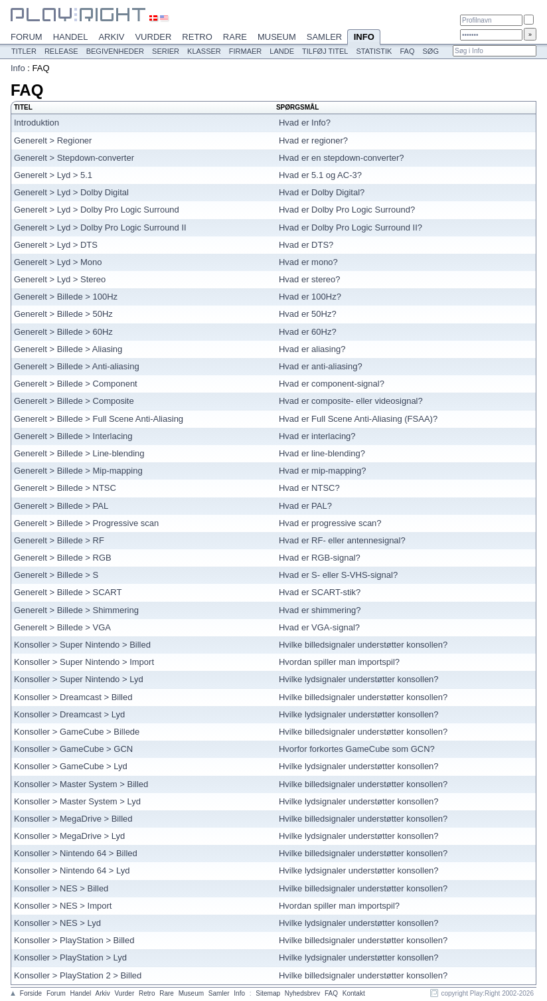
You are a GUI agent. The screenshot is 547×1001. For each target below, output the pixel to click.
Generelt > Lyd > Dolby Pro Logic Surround (96, 210)
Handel (70, 37)
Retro (197, 37)
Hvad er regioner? (313, 140)
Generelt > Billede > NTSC (65, 488)
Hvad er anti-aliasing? (320, 366)
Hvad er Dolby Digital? (321, 192)
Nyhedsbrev (302, 993)
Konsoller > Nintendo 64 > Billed (75, 853)
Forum (26, 37)
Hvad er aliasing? (312, 349)
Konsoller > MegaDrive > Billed (73, 819)
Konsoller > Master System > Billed (81, 784)
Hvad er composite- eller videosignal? (351, 401)
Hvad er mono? (308, 262)
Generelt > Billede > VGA (62, 627)
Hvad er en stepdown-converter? (341, 158)
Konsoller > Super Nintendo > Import (84, 662)
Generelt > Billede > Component (75, 384)
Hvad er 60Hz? (308, 332)
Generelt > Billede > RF (59, 540)
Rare (235, 37)
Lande (282, 51)
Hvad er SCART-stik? (319, 592)
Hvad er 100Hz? (310, 297)
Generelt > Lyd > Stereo (60, 279)
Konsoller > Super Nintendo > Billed (82, 645)
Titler (24, 51)
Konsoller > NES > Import (63, 906)
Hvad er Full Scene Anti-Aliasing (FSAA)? (358, 419)
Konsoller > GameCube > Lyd (70, 766)
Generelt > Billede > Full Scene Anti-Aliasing (98, 419)
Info (364, 38)
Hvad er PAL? (305, 506)
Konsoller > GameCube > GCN (73, 749)
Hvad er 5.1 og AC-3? (320, 175)
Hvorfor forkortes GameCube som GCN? (357, 749)
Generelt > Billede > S (56, 575)
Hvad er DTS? (306, 245)
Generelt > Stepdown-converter (74, 158)
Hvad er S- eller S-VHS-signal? (338, 575)
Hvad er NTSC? (309, 488)
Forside (31, 993)
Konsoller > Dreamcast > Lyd (69, 714)
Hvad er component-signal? (331, 384)
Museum (277, 37)
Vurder (153, 37)
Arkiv (111, 37)
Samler (324, 37)
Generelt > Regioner (53, 140)
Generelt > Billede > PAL (61, 506)
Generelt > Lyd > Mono (58, 262)
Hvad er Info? (305, 123)
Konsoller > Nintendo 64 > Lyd (71, 870)
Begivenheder (115, 51)
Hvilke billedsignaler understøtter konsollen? (363, 645)
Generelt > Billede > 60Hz (63, 332)
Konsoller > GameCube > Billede (76, 732)
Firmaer (245, 51)
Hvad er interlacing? (317, 436)
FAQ (407, 51)
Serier (165, 51)
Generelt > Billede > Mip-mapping (78, 471)
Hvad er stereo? (310, 279)
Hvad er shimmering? (320, 610)
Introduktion (36, 123)
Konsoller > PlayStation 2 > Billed (77, 975)
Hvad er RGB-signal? (319, 558)
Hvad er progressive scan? (330, 523)
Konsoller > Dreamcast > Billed (73, 697)
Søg (430, 51)
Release (61, 51)
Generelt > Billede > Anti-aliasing (76, 366)
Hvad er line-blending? (322, 453)
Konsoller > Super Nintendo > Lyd (78, 679)
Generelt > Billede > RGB (63, 558)
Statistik (374, 51)
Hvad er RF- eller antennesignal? (342, 540)
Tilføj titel (325, 51)
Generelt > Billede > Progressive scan (86, 523)
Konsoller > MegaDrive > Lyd (69, 836)
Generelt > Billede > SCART (67, 592)
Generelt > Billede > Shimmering (76, 610)
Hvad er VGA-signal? (319, 627)
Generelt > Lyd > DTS (56, 245)
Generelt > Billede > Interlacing (73, 436)
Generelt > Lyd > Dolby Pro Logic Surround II (100, 227)
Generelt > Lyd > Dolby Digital (71, 192)
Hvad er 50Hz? (308, 314)
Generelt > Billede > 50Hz (63, 314)
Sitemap (268, 993)
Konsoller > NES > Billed (61, 888)
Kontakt (354, 993)
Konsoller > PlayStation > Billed (74, 940)
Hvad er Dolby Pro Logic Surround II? (350, 227)
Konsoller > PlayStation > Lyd (70, 957)
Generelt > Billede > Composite (74, 401)
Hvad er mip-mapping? (322, 471)
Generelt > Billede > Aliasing (68, 349)
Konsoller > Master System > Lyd (77, 801)
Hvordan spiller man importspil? (339, 662)
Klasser (204, 51)
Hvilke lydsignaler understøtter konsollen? (359, 679)
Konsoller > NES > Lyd (57, 923)
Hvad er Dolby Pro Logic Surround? (347, 210)
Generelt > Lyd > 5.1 (53, 175)
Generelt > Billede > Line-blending (79, 453)
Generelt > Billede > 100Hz (65, 297)
